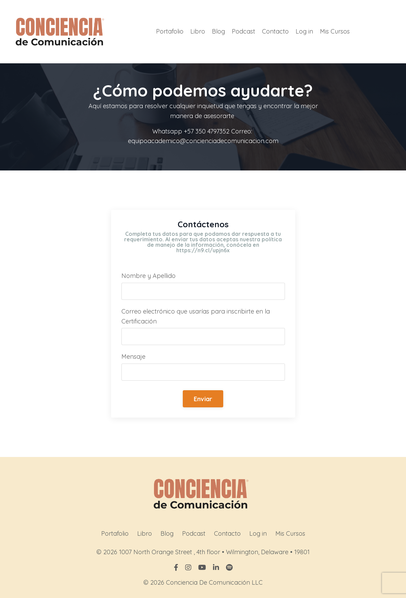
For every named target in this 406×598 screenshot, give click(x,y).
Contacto (275, 31)
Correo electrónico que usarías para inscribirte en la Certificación (195, 316)
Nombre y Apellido (148, 276)
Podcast (243, 31)
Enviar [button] (203, 399)
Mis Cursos (335, 31)
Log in (304, 31)
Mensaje (133, 356)
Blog (218, 31)
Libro (197, 31)
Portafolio (169, 31)
